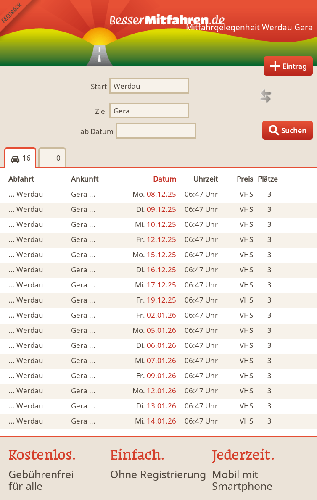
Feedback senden (20, 20)
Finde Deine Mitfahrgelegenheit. (158, 33)
